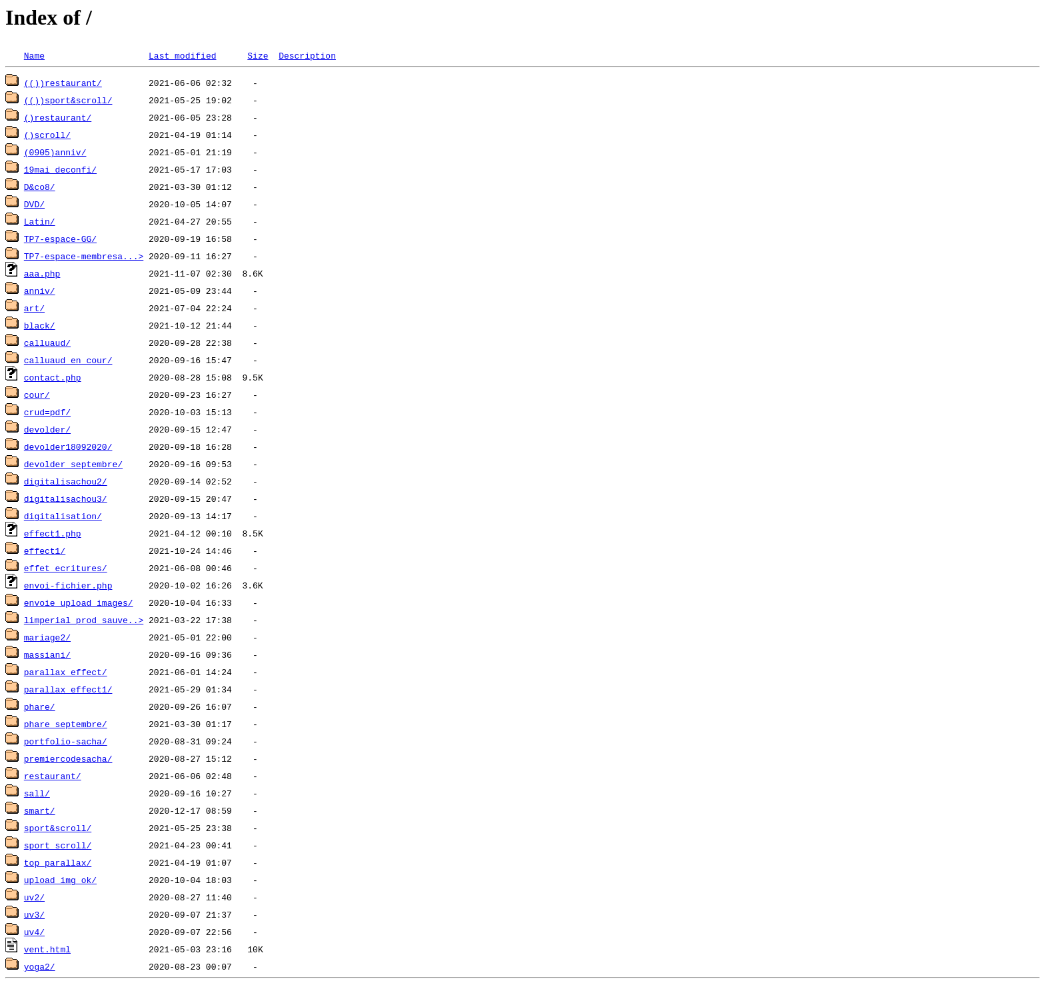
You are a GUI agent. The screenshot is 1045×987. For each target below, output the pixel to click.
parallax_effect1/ (68, 689)
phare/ (39, 706)
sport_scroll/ (57, 845)
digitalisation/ (63, 516)
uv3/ (34, 914)
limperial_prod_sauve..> (83, 620)
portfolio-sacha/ (65, 741)
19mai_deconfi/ (60, 169)
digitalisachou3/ (65, 498)
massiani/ (47, 654)
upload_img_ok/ (60, 880)
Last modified (182, 55)
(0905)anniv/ (55, 152)
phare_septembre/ (65, 724)
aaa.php (42, 273)
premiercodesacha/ (68, 758)
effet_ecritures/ (65, 568)
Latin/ (39, 221)
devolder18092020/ (68, 447)
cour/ (37, 395)
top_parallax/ (57, 862)
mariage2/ (47, 637)
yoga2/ (39, 966)
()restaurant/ (57, 117)
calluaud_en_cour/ (68, 360)
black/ (39, 325)
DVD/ (34, 204)
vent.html (47, 949)
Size (257, 55)
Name (34, 55)
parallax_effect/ (65, 672)
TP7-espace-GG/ (60, 239)
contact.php (52, 377)
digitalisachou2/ (65, 481)
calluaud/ (47, 343)
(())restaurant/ (63, 83)
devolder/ (47, 429)
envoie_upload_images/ (78, 602)
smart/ (39, 810)
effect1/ (44, 550)
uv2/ (34, 897)
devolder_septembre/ (73, 464)
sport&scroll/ (57, 828)
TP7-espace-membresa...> (83, 256)
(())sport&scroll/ (68, 100)
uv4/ (34, 932)
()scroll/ (47, 135)
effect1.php (52, 533)
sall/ (37, 793)
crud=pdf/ (47, 412)
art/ (34, 308)
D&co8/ (39, 187)
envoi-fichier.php (68, 585)
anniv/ (39, 291)
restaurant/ (52, 776)
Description (307, 55)
